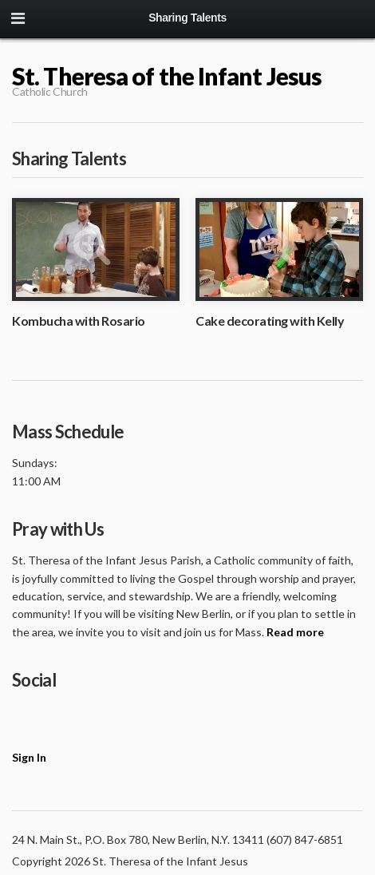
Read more (295, 632)
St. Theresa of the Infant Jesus (167, 75)
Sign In (29, 757)
